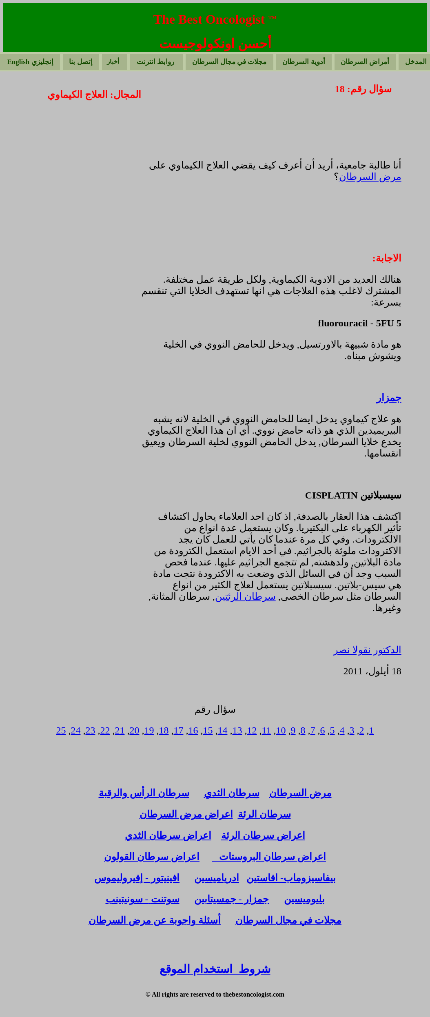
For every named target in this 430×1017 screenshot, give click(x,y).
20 (134, 730)
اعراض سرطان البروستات (269, 856)
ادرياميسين (216, 878)
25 (61, 730)
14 (222, 730)
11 (266, 730)
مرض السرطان (370, 176)
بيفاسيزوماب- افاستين (291, 878)
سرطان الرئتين (245, 596)
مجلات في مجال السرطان (288, 920)
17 (178, 730)
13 (237, 730)
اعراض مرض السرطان (186, 814)
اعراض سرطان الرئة (263, 835)
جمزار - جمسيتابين (231, 899)
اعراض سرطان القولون (151, 856)
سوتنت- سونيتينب (143, 899)
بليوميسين (304, 899)
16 (193, 730)
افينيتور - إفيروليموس (137, 878)
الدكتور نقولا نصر (367, 650)
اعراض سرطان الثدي (168, 835)
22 (105, 730)
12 (252, 730)
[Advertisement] (71, 173)
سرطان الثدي (231, 793)
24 (75, 730)
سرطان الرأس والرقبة (144, 793)
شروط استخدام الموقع (215, 969)
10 (281, 730)
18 (163, 730)
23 (90, 730)
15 (208, 730)
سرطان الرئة (264, 814)
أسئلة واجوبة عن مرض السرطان (155, 920)
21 (119, 730)
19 (149, 730)
